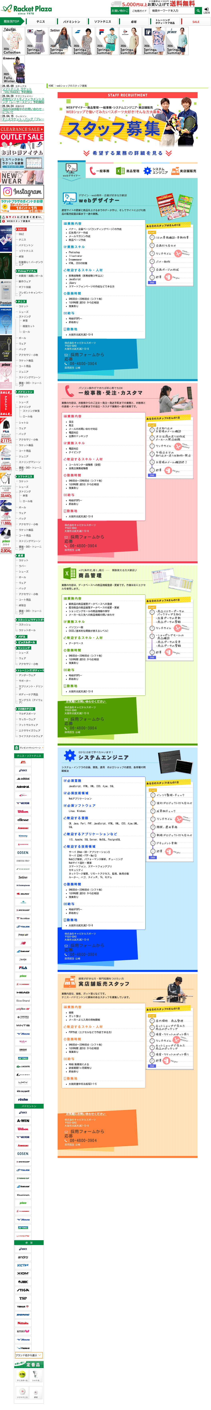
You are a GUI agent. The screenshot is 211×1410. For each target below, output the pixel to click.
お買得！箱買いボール (31, 260)
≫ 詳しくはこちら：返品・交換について (161, 1305)
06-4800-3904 (79, 347)
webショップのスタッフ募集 (72, 85)
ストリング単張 (31, 355)
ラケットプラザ (8, 1282)
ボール (22, 305)
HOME (51, 85)
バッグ (22, 312)
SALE (21, 231)
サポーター (25, 547)
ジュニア (23, 326)
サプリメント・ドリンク (31, 552)
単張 (25, 293)
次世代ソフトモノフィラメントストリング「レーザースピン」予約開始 (25, 98)
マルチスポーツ (27, 572)
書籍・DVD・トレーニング (30, 335)
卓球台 (22, 488)
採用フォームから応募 (86, 343)
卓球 (21, 245)
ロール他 (27, 359)
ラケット (23, 283)
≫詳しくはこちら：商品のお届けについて (85, 1380)
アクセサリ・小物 (28, 315)
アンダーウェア (27, 543)
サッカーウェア (27, 576)
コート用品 (25, 323)
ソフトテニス (26, 242)
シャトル (23, 363)
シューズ (23, 287)
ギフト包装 (25, 268)
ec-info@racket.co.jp (93, 1334)
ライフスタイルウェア (31, 586)
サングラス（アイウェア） (31, 561)
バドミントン (26, 238)
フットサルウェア (28, 579)
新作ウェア (25, 264)
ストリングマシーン (29, 330)
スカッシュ (25, 503)
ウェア (22, 308)
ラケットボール (27, 507)
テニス (22, 234)
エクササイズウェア (29, 583)
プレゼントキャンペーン (31, 272)
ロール (26, 300)
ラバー (22, 462)
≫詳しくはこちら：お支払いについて (159, 1352)
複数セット (29, 297)
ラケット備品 (26, 319)
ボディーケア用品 (28, 557)
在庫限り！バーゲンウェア (31, 250)
